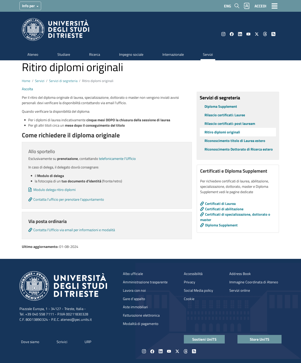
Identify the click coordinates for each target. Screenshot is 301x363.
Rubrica (246, 6)
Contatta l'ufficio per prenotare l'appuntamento (68, 199)
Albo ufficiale (133, 273)
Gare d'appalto (134, 298)
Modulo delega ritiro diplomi (54, 189)
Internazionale (173, 54)
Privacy (189, 282)
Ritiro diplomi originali (222, 132)
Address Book (240, 273)
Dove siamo (30, 341)
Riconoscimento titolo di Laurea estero (235, 140)
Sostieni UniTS (204, 339)
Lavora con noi (134, 290)
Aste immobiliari (135, 307)
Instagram (223, 34)
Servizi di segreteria (63, 80)
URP (88, 341)
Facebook (231, 34)
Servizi (208, 54)
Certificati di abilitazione (224, 209)
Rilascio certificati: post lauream (230, 123)
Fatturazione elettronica (141, 315)
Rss (273, 34)
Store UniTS (259, 339)
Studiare (63, 54)
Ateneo (32, 54)
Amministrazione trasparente (145, 282)
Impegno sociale (131, 54)
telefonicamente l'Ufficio (117, 158)
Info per (29, 6)
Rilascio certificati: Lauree (225, 115)
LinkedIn (240, 34)
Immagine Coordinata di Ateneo (253, 282)
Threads (265, 34)
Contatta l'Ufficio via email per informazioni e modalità (74, 230)
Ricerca (94, 54)
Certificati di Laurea (220, 203)
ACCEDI (260, 6)
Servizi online (239, 290)
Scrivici (62, 341)
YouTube (248, 34)
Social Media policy (198, 290)
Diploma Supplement (221, 106)
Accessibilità (193, 273)
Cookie (189, 298)
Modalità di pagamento (140, 323)
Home (26, 80)
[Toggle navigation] (274, 6)
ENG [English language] (227, 6)
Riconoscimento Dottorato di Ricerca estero (239, 149)
